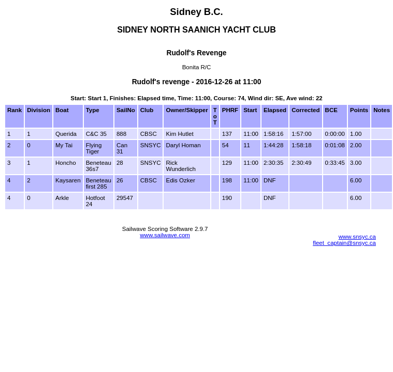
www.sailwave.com (165, 235)
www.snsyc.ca (357, 237)
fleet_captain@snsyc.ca (344, 243)
